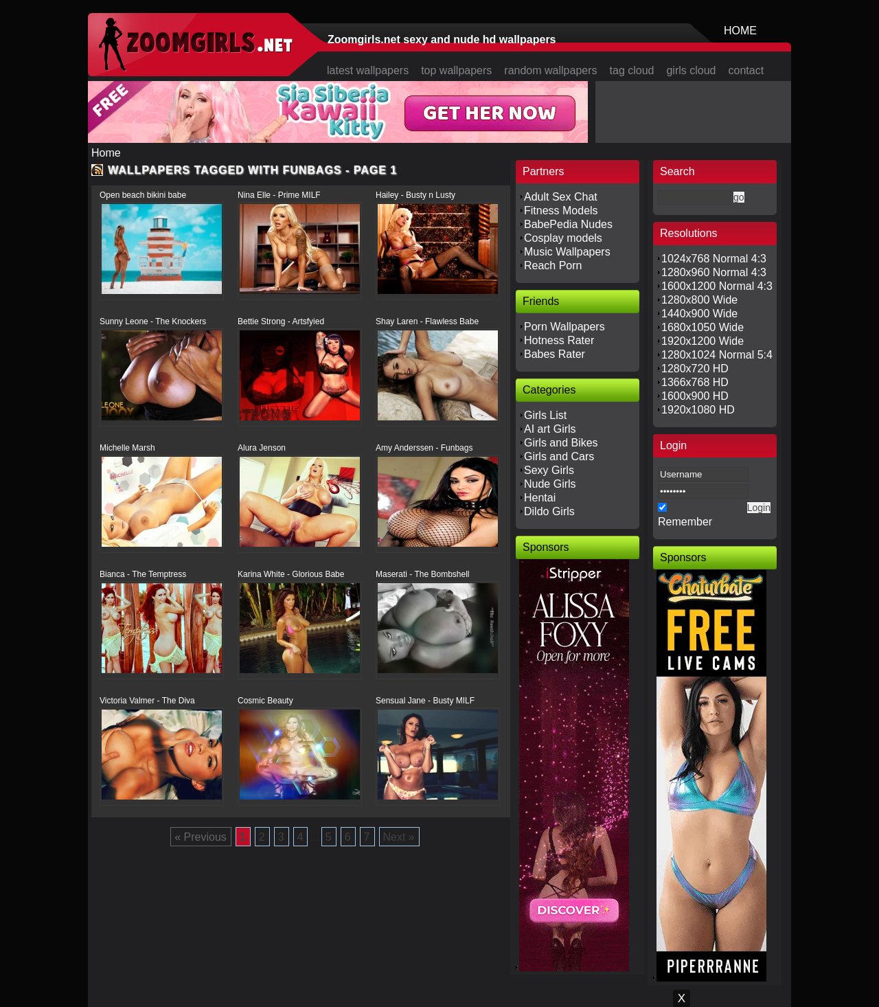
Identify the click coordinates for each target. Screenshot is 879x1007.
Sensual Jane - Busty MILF (425, 700)
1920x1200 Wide (702, 341)
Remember (685, 522)
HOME (740, 30)
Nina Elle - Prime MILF (279, 195)
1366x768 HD (695, 382)
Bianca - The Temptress (143, 574)
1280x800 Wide (699, 300)
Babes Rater (554, 354)
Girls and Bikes (561, 443)
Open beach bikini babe (143, 195)
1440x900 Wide (699, 313)
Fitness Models (561, 210)
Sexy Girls (549, 470)
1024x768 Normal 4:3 (713, 258)
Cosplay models (563, 238)
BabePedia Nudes (568, 224)
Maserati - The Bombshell (423, 574)
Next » (399, 837)
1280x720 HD (695, 368)
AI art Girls (550, 429)
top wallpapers (456, 70)
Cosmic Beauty (265, 700)
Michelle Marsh (127, 448)
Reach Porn (553, 265)
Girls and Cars (559, 456)
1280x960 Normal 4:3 (713, 272)
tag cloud (632, 70)
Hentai (540, 498)
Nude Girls (550, 484)
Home (106, 153)
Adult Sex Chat (560, 197)
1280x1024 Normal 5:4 (717, 355)
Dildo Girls (549, 511)
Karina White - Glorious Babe (291, 574)
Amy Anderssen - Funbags (424, 448)
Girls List (545, 415)
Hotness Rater (559, 340)
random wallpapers (550, 70)
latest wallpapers (368, 70)
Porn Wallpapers (564, 326)
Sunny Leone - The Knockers (153, 321)
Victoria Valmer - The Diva (147, 700)
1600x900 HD (695, 396)
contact (746, 70)
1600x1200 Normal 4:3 (717, 286)
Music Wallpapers (567, 252)
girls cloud (691, 70)
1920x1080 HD (698, 410)
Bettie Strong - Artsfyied (281, 321)
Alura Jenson (262, 448)
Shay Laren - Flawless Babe (427, 321)
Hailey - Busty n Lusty (415, 195)
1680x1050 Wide (702, 327)
